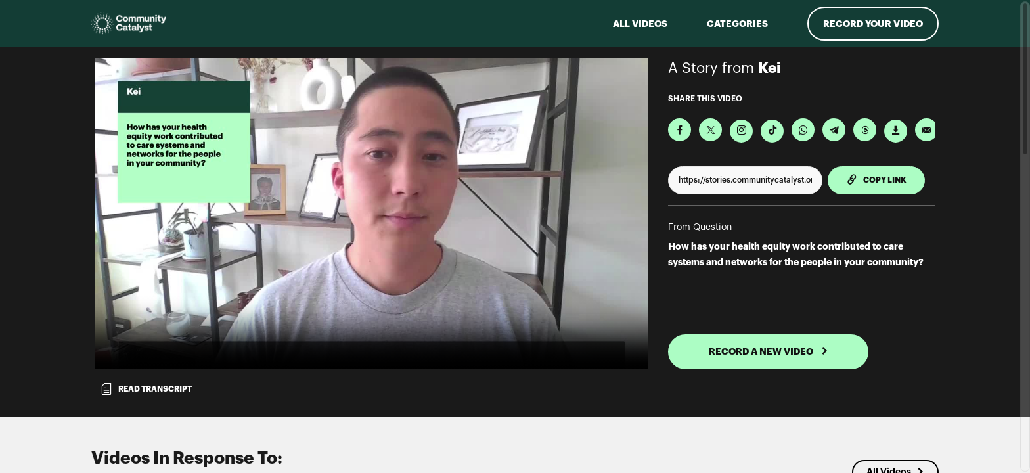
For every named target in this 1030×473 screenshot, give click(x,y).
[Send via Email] (926, 129)
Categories (737, 23)
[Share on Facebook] (679, 129)
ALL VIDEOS (640, 23)
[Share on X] (710, 129)
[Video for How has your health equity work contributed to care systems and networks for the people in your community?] (371, 213)
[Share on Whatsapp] (803, 129)
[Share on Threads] (864, 129)
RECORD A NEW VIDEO (768, 351)
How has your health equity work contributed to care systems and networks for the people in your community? (796, 254)
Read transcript (146, 388)
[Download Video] (895, 131)
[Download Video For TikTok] (772, 131)
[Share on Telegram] (833, 129)
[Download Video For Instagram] (741, 131)
